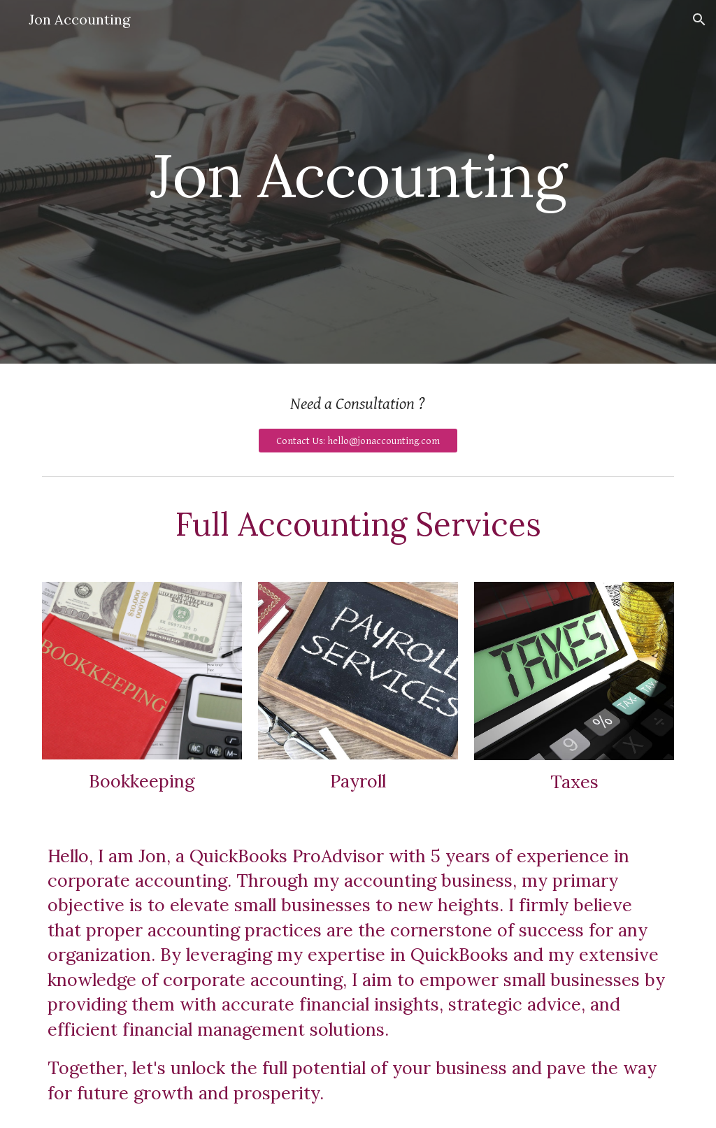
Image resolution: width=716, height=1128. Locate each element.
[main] (358, 181)
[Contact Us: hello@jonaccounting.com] (358, 440)
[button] (699, 19)
